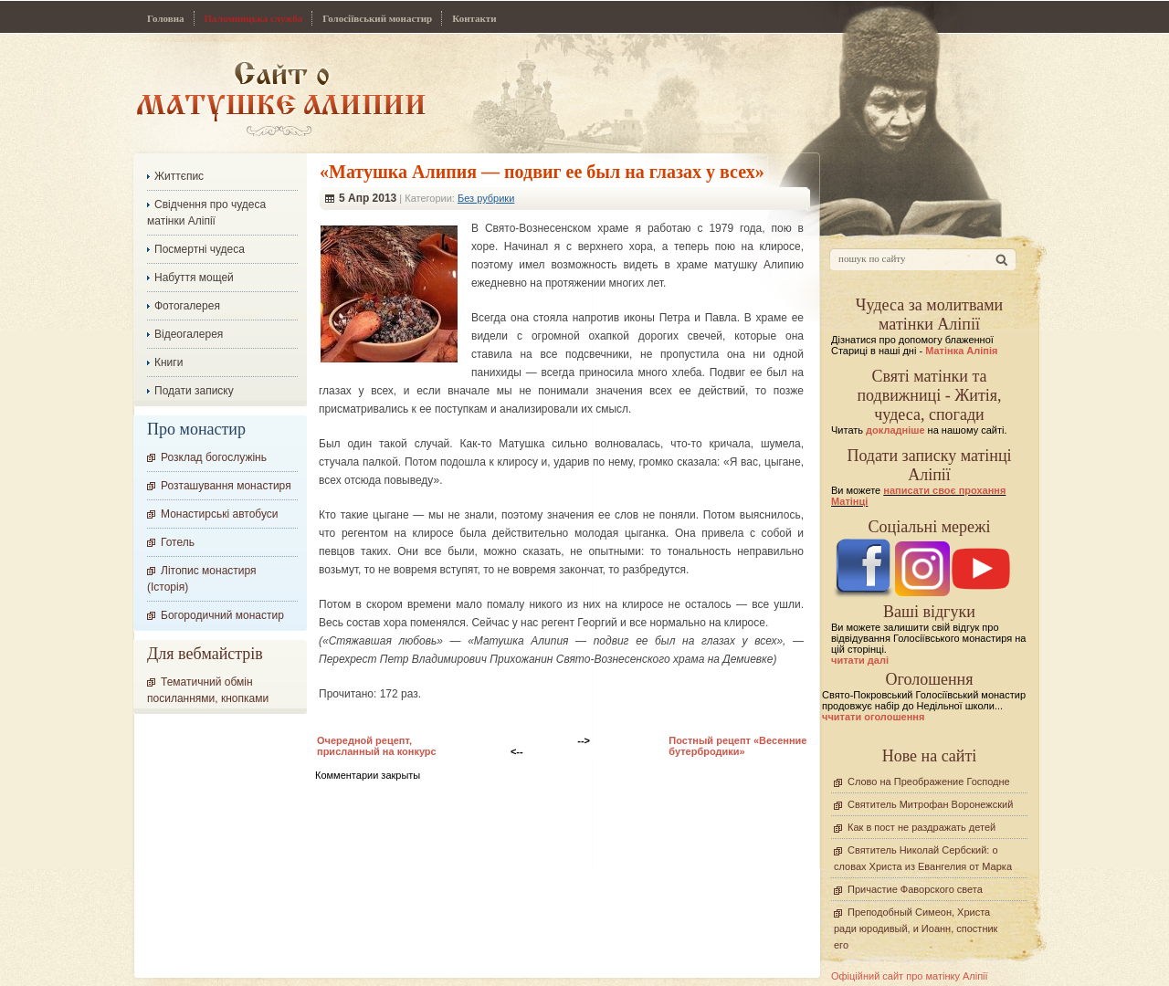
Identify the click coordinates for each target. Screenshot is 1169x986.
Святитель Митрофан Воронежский (930, 804)
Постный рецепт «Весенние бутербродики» (737, 746)
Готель (178, 542)
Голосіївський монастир (377, 18)
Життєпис (179, 176)
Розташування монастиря (226, 485)
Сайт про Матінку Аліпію (280, 98)
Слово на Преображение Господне (929, 781)
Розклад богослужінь (214, 457)
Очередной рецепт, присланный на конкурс (377, 746)
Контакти (474, 18)
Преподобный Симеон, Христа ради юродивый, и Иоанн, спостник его (915, 928)
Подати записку (194, 390)
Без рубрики (486, 198)
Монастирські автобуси (219, 514)
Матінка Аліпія (961, 350)
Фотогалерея (187, 305)
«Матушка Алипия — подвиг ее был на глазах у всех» (542, 172)
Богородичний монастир (222, 615)
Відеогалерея (188, 334)
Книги (168, 362)
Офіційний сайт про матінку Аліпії (909, 975)
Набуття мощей (194, 277)
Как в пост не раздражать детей (921, 827)
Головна (165, 18)
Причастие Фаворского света (915, 889)
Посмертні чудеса (199, 249)
